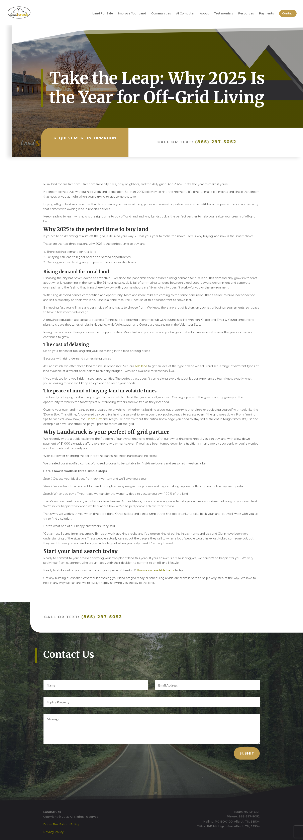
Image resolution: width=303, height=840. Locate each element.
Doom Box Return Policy (61, 824)
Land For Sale (102, 13)
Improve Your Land (132, 13)
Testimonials (223, 13)
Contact (288, 13)
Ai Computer (185, 13)
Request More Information (85, 139)
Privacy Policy (53, 832)
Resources (246, 13)
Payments (266, 13)
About (204, 13)
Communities (161, 13)
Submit (246, 753)
